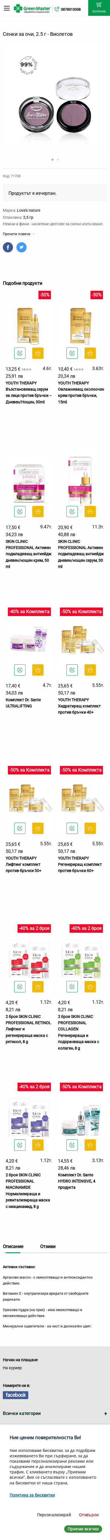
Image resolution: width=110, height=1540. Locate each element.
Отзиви (47, 1246)
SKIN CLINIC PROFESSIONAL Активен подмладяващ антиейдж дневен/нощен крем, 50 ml (28, 554)
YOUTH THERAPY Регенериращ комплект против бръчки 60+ (80, 864)
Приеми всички (83, 1529)
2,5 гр (28, 217)
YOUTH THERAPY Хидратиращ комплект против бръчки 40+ (79, 706)
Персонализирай (54, 1514)
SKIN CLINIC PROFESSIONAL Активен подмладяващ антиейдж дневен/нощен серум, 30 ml (81, 554)
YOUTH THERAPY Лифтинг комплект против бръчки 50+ (23, 864)
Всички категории (22, 1413)
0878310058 (71, 9)
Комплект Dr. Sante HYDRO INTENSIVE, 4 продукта (76, 1181)
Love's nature (28, 210)
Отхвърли (89, 1514)
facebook (15, 1395)
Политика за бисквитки (32, 1495)
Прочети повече (19, 234)
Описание (13, 1246)
